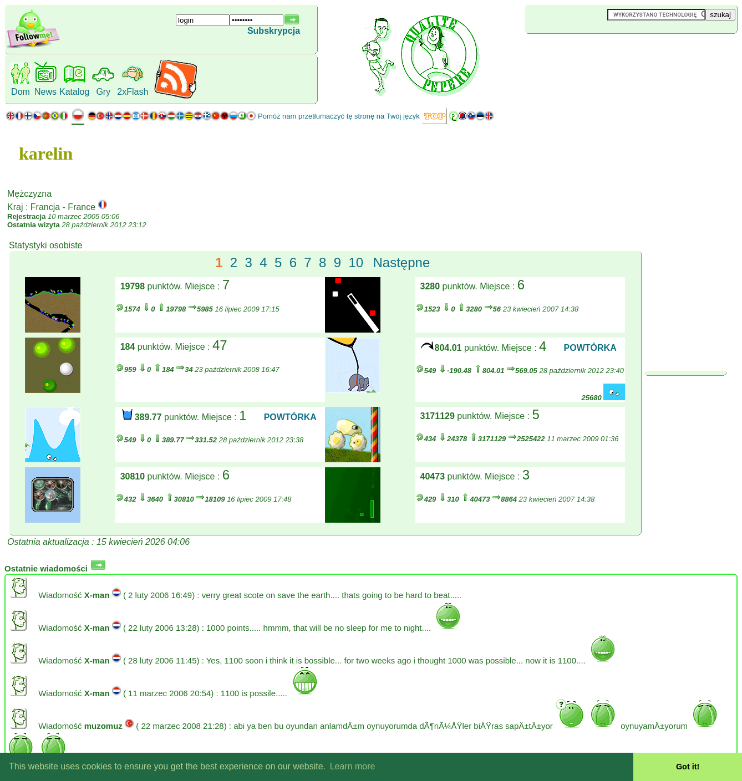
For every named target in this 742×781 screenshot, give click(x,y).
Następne (401, 262)
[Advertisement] (591, 52)
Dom (20, 91)
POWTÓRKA (590, 348)
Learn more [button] (352, 766)
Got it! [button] (687, 766)
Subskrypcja (273, 30)
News (45, 91)
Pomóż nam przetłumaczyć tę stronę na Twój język (339, 116)
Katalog (74, 91)
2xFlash (132, 91)
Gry (103, 91)
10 (355, 262)
